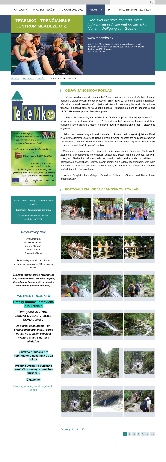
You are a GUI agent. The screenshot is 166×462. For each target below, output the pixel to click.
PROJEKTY (28, 78)
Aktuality (15, 78)
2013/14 (41, 78)
